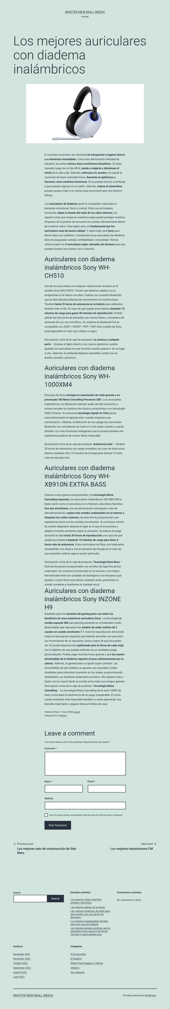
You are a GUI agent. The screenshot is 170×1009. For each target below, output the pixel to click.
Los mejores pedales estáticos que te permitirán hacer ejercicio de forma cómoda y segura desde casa (90, 931)
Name (48, 781)
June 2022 (18, 976)
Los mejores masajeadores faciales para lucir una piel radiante (89, 923)
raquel (77, 712)
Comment (50, 748)
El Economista (78, 954)
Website (48, 798)
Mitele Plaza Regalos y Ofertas (87, 963)
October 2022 (20, 963)
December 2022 (21, 954)
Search (17, 892)
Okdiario (63, 715)
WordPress (150, 995)
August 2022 (20, 972)
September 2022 (22, 967)
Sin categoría (77, 972)
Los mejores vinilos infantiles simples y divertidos (86, 901)
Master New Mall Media (85, 12)
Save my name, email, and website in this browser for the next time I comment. (86, 815)
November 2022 (21, 958)
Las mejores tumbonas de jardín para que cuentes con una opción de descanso (90, 914)
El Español (76, 958)
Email (91, 781)
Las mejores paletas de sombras (88, 907)
